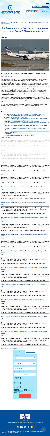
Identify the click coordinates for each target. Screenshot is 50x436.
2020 (2, 189)
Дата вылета (17, 366)
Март (12, 186)
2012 (2, 318)
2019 (2, 204)
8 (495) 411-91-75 (40, 6)
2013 (2, 303)
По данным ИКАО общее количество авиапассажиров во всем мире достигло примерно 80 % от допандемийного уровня (25, 119)
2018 (2, 221)
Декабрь (43, 186)
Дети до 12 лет (16, 383)
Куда (15, 360)
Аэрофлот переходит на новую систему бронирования (25, 115)
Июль (23, 186)
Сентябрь (28, 186)
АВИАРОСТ (15, 432)
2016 (2, 254)
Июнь (19, 186)
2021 (2, 174)
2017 (2, 238)
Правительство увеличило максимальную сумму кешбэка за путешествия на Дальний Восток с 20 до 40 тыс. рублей (23, 134)
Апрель (16, 186)
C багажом (20, 392)
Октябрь (33, 186)
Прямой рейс (30, 390)
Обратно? (25, 374)
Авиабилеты (4, 22)
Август (23, 202)
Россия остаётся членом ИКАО (18, 117)
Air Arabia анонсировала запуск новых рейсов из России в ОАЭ (27, 114)
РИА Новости (8, 76)
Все (25, 390)
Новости (11, 22)
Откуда (16, 355)
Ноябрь (38, 186)
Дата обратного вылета (19, 371)
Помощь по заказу (31, 352)
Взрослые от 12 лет (16, 378)
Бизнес (21, 390)
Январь (3, 186)
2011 (2, 335)
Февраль (7, 186)
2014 (2, 286)
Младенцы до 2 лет (16, 387)
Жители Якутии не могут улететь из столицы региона (25, 121)
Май (19, 217)
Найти (25, 396)
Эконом (16, 390)
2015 (2, 271)
